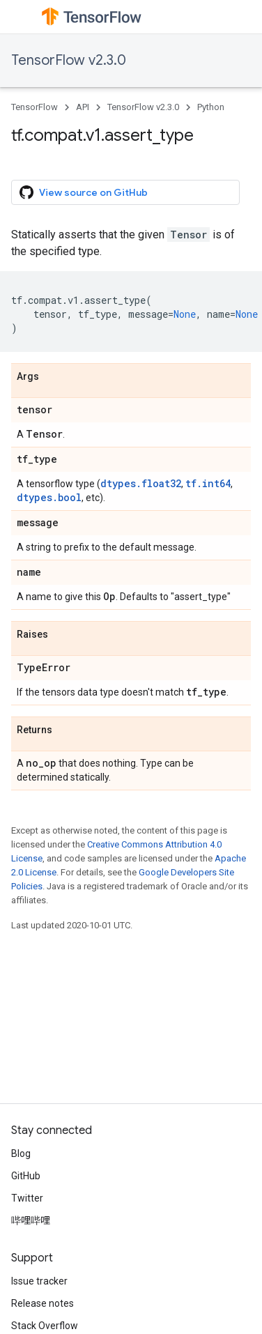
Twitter (27, 1198)
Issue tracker (39, 1281)
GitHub (25, 1175)
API (82, 107)
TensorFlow (34, 107)
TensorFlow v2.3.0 (68, 60)
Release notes (42, 1303)
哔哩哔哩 (30, 1220)
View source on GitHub (84, 192)
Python (210, 107)
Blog (21, 1153)
